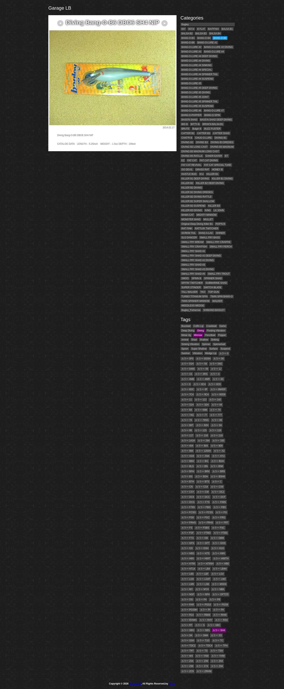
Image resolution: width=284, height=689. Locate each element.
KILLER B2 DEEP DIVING (210, 183)
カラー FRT (222, 522)
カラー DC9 (187, 497)
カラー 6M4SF (218, 389)
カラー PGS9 (221, 604)
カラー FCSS (206, 512)
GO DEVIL (187, 169)
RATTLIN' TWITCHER (206, 228)
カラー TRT (187, 650)
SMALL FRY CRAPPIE (218, 242)
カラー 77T (216, 415)
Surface (213, 348)
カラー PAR (187, 604)
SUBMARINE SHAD (216, 283)
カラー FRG (218, 517)
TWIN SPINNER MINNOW (195, 301)
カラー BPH (187, 471)
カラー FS (186, 527)
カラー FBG (204, 507)
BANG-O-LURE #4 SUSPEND (197, 78)
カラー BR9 (218, 471)
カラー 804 (202, 445)
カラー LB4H (219, 568)
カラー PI (205, 609)
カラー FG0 (187, 517)
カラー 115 (200, 430)
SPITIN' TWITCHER (192, 283)
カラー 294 (203, 440)
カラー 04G (216, 363)
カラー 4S (218, 379)
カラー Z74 (202, 666)
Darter (223, 326)
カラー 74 (215, 409)
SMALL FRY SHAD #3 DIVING (197, 269)
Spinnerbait (219, 344)
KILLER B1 (212, 174)
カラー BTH (187, 481)
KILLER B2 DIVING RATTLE (196, 196)
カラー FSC (218, 527)
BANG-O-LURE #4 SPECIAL (196, 69)
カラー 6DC (187, 389)
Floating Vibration (216, 330)
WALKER (217, 301)
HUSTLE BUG (189, 174)
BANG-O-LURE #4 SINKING (196, 65)
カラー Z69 (187, 666)
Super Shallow (198, 348)
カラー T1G (203, 640)
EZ (182, 160)
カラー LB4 (204, 568)
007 (183, 29)
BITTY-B (195, 124)
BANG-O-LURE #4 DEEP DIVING (199, 56)
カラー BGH (217, 461)
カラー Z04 (187, 661)
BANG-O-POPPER (191, 115)
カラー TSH (216, 650)
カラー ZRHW (204, 671)
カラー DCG (187, 502)
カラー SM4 (201, 635)
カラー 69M (201, 409)
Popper (222, 335)
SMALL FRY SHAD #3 (193, 264)
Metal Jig (186, 335)
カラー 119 (216, 435)
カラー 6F (202, 389)
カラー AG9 (187, 456)
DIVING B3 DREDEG (222, 142)
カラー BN (202, 466)
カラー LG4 (217, 573)
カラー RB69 (203, 614)
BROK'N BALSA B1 (213, 124)
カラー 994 (187, 450)
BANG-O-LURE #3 (191, 51)
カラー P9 (214, 599)
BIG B (184, 124)
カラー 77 (202, 415)
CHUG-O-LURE (203, 137)
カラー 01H (187, 363)
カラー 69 (186, 409)
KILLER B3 (214, 205)
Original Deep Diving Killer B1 (197, 224)
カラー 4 (215, 374)
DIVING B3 (202, 142)
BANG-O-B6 (219, 38)
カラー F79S (188, 507)
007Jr (191, 29)
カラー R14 (187, 614)
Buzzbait (186, 326)
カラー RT (186, 625)
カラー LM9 (187, 584)
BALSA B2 (186, 33)
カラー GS (187, 548)
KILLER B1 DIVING (222, 178)
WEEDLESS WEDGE (192, 305)
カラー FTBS (220, 532)
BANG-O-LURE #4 (214, 51)
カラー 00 (218, 358)
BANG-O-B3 (187, 38)
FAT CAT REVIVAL (191, 165)
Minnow (198, 335)
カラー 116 (215, 430)
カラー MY (187, 589)
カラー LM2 (219, 579)
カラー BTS (203, 481)
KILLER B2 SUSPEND (193, 205)
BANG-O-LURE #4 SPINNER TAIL (199, 74)
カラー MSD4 (219, 584)
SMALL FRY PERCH (221, 246)
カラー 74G (187, 415)
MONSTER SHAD (191, 219)
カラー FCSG (188, 512)
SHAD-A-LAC (206, 233)
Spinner (206, 344)
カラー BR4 (203, 471)
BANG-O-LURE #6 (191, 110)
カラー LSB (203, 584)
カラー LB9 (187, 573)
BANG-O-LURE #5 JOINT (195, 97)
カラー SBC (213, 625)
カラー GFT (203, 543)
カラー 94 (216, 425)
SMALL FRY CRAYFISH (194, 246)
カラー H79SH (205, 563)
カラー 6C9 (214, 384)
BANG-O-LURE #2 (191, 47)
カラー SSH (187, 640)
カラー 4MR (203, 379)
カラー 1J (216, 368)
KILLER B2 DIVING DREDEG (197, 192)
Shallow (204, 339)
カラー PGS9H (189, 609)
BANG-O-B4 (203, 38)
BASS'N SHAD (189, 119)
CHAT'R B (186, 137)
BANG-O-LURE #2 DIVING (218, 47)
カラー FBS (219, 507)
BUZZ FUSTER (212, 128)
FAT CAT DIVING (209, 160)
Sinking (215, 339)
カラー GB (202, 538)
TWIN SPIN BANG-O (221, 296)
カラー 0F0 (187, 358)
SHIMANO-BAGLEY (214, 310)
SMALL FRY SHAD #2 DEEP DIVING (201, 255)
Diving (200, 330)
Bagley (185, 24)
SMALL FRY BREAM (192, 242)
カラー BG (202, 461)
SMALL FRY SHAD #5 (193, 273)
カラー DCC (203, 497)
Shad (194, 339)
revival (184, 339)
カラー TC (217, 640)
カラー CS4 (202, 486)
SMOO (185, 278)
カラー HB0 (222, 563)
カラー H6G (187, 553)
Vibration (197, 353)
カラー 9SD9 (218, 394)
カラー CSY (187, 491)
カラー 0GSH (203, 358)
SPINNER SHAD (213, 278)
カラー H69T (203, 558)
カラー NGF (187, 594)
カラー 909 (216, 445)
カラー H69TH (220, 558)
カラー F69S (219, 502)
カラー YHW (218, 656)
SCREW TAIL (188, 233)
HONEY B (217, 169)
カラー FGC (203, 517)
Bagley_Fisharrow (190, 310)
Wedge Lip (210, 353)
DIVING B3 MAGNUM (222, 146)
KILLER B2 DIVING (191, 187)
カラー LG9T (203, 579)
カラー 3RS (201, 374)
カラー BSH (201, 476)
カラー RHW (220, 614)
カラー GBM (217, 538)
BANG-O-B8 (187, 42)
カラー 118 (202, 435)
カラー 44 (217, 404)
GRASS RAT (202, 169)
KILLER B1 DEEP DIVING (195, 178)
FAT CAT (192, 160)
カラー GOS (218, 543)
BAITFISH (213, 29)
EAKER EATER (214, 156)
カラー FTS (187, 538)
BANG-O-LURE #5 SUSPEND (197, 106)
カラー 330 (218, 440)
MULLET (208, 219)
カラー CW (203, 491)
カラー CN (187, 486)
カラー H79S (188, 563)
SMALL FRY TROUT (219, 273)
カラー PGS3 (204, 604)
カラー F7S (203, 502)
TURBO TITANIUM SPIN (194, 296)
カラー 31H (187, 404)
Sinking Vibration (190, 344)
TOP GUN (213, 292)
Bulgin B (196, 128)
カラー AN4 (203, 456)
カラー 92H (202, 425)
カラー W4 (187, 656)
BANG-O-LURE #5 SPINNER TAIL (199, 101)
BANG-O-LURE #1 (207, 42)
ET (226, 156)
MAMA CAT (187, 215)
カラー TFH (221, 645)
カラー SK (186, 635)
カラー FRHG (188, 522)
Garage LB (59, 8)
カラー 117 (187, 435)
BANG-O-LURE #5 (191, 83)
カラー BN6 (217, 466)
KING (208, 210)
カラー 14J (215, 399)
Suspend (225, 348)
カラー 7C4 (187, 394)
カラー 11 (186, 399)
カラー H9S (187, 558)
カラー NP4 (203, 594)
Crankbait (211, 326)
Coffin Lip (198, 326)
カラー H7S (203, 553)
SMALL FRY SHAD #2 (193, 251)
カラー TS (202, 650)
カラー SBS (203, 630)
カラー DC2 (218, 491)
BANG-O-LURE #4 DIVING (195, 60)
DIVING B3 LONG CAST (194, 146)
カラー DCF (219, 497)
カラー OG (187, 599)
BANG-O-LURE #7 (214, 110)
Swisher (185, 353)
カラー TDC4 (205, 645)
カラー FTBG (204, 532)
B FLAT (201, 29)
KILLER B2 (187, 183)
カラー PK (218, 609)
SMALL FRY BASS (210, 237)
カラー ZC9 (187, 671)
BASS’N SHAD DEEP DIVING (216, 119)
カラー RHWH (189, 620)
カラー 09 (203, 368)
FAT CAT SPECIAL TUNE (217, 165)
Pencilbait (210, 335)
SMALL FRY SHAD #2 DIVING (197, 260)
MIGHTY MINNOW (207, 215)
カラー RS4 (221, 620)
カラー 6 (186, 384)
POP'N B (220, 224)
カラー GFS (187, 543)
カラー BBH (187, 461)
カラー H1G (217, 548)
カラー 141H (188, 440)
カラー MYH (202, 589)
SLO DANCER (189, 237)
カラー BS (186, 476)
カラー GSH (202, 548)
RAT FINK (186, 228)
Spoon (184, 348)
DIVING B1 (220, 137)
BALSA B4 (214, 33)
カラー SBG (187, 630)
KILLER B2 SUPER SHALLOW (197, 201)
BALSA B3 (200, 33)
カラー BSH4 (218, 476)
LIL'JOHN (219, 210)
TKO (202, 292)
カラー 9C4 (202, 394)
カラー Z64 (217, 661)
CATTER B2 (187, 133)
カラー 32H (202, 404)
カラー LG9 (187, 579)
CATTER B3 (203, 133)
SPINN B (196, 278)
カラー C (217, 481)
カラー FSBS (202, 527)
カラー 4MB (187, 379)
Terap (172, 683)
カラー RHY (206, 620)
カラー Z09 (202, 661)
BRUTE (185, 128)
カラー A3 (219, 450)
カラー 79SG (202, 420)
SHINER (220, 233)
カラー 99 (186, 430)
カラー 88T (187, 425)
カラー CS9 (217, 486)
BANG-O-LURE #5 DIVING (195, 92)
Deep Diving (187, 330)
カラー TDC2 (188, 645)
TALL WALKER (189, 292)
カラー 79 (186, 420)
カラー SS (216, 635)
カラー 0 (223, 353)
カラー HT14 (188, 568)
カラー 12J (200, 399)
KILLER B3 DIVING (191, 210)
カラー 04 (201, 363)
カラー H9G (218, 553)
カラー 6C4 (199, 384)
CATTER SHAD (221, 133)
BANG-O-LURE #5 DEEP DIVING (199, 88)
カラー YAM (202, 656)
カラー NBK (218, 589)
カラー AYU (218, 456)
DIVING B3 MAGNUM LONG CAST (200, 151)
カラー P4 (201, 599)
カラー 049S (188, 368)
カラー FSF (187, 532)
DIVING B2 (187, 142)
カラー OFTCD (220, 594)
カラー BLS (187, 466)
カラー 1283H (203, 450)
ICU (202, 174)
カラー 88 (217, 420)
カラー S (200, 625)
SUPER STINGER (191, 287)
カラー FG (221, 512)
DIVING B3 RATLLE (192, 156)
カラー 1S (186, 374)
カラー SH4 (219, 630)
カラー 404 (187, 445)
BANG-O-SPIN (212, 115)
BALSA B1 (227, 29)
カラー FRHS (206, 522)
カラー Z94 (217, 666)
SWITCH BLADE (212, 287)
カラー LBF (202, 573)
